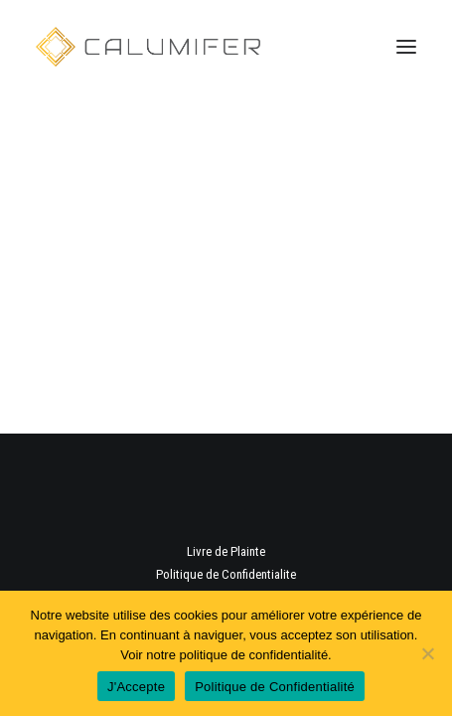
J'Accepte (136, 686)
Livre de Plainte (226, 551)
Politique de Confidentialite (226, 574)
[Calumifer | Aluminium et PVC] (148, 47)
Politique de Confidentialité (275, 686)
